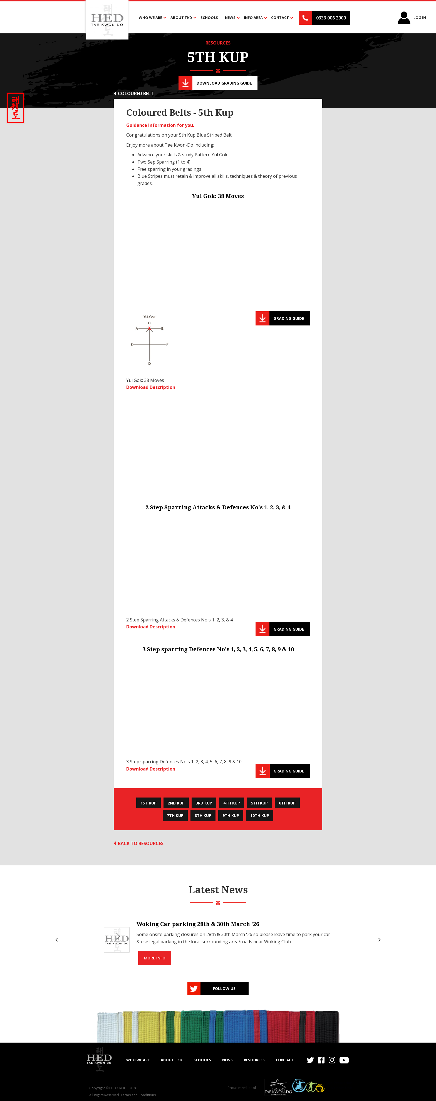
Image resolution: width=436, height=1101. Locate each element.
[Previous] (57, 940)
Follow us (224, 988)
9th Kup (230, 815)
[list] (218, 939)
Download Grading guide (224, 83)
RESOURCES (218, 43)
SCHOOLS (202, 1059)
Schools (209, 17)
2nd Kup (176, 803)
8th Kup (203, 815)
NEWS (227, 1059)
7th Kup (175, 815)
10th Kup (259, 815)
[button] (151, 17)
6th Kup (287, 803)
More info (154, 958)
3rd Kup (204, 803)
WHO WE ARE (138, 1059)
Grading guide (289, 318)
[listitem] (218, 939)
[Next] (379, 940)
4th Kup (231, 803)
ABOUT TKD (171, 1059)
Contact (285, 1059)
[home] (99, 1059)
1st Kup (148, 803)
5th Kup (259, 803)
